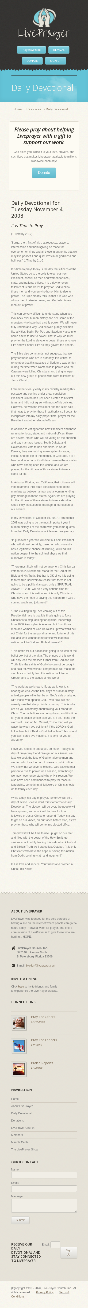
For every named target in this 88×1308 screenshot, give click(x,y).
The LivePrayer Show (24, 1149)
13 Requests (38, 1021)
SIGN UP (55, 60)
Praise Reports (42, 1063)
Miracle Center (20, 1142)
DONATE (32, 60)
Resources (34, 109)
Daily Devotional (21, 1113)
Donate (44, 173)
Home (18, 109)
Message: (17, 1196)
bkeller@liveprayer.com (40, 965)
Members (17, 1135)
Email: (15, 1182)
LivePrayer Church (22, 1127)
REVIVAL (59, 50)
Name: (15, 1169)
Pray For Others (43, 1017)
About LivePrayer (22, 1106)
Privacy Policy (45, 1292)
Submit (20, 1220)
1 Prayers (36, 1044)
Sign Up (68, 1252)
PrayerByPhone (31, 50)
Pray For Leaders (44, 1040)
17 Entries (37, 1067)
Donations (17, 1120)
